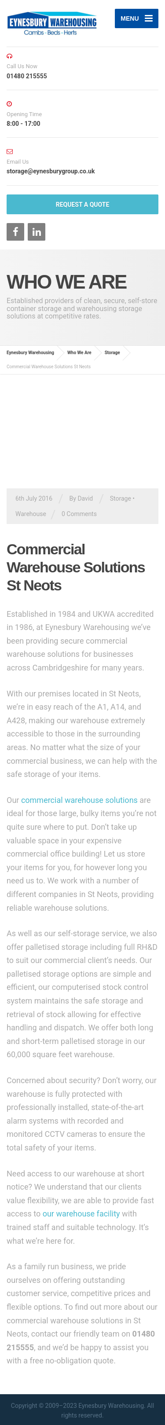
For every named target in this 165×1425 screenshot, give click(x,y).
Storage (120, 498)
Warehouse (30, 513)
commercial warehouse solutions (79, 800)
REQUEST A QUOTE (83, 204)
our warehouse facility (81, 1213)
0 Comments (79, 513)
